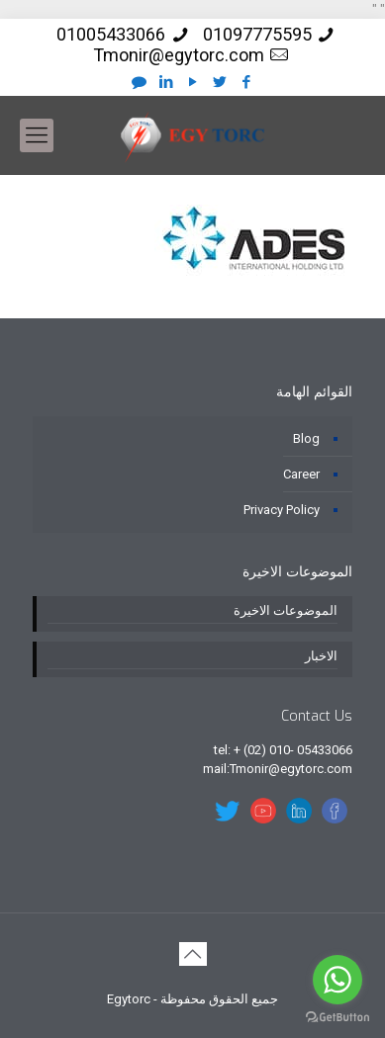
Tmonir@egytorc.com (178, 54)
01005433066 (110, 34)
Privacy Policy (281, 509)
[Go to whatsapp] (337, 979)
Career (301, 474)
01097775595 (257, 34)
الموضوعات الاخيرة (285, 610)
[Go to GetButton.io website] (337, 1017)
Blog (306, 438)
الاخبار (321, 656)
